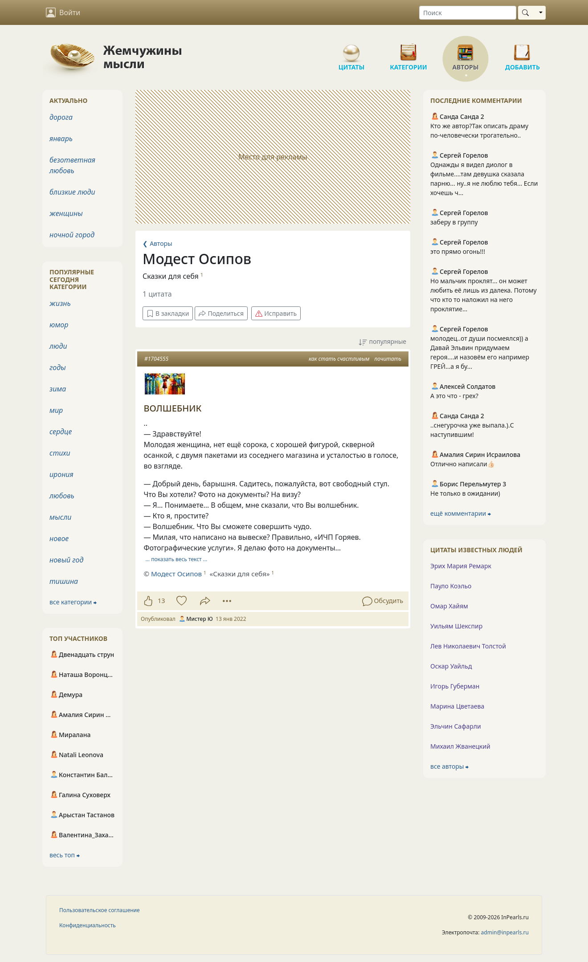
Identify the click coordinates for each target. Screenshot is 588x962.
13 (161, 600)
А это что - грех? (454, 395)
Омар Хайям (449, 606)
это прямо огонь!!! (457, 251)
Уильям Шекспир (456, 626)
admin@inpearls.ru (505, 932)
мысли (60, 517)
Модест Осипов (176, 573)
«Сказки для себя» (240, 573)
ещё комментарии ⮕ (460, 513)
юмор (58, 325)
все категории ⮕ (73, 602)
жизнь (60, 303)
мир (56, 410)
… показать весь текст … (177, 559)
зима (57, 389)
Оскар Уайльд (451, 666)
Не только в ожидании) (465, 493)
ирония (61, 474)
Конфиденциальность (87, 925)
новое (59, 538)
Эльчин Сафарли (455, 726)
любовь (61, 496)
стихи (59, 453)
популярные (382, 341)
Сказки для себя (171, 276)
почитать (388, 359)
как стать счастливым (339, 359)
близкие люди (72, 192)
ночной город (71, 235)
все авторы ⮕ (449, 766)
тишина (63, 581)
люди (58, 346)
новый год (66, 560)
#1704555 (156, 359)
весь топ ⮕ (64, 855)
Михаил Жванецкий (460, 746)
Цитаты (351, 49)
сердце (60, 431)
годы (57, 367)
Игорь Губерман (454, 686)
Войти (63, 12)
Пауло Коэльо (450, 586)
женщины (66, 213)
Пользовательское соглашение (99, 910)
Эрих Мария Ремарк (460, 566)
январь (61, 138)
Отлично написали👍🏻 (462, 464)
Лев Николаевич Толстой (468, 646)
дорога (61, 117)
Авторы (465, 49)
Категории (408, 49)
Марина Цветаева (457, 706)
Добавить (522, 49)
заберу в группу (454, 222)
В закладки (168, 313)
